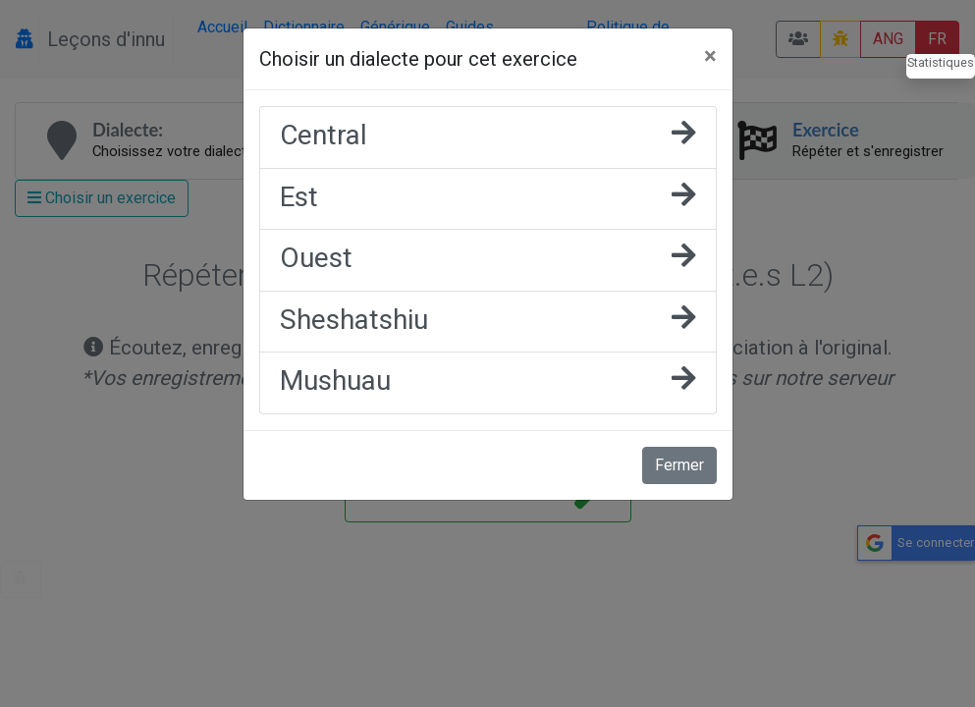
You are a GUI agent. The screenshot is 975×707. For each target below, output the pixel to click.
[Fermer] (710, 55)
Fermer (679, 465)
